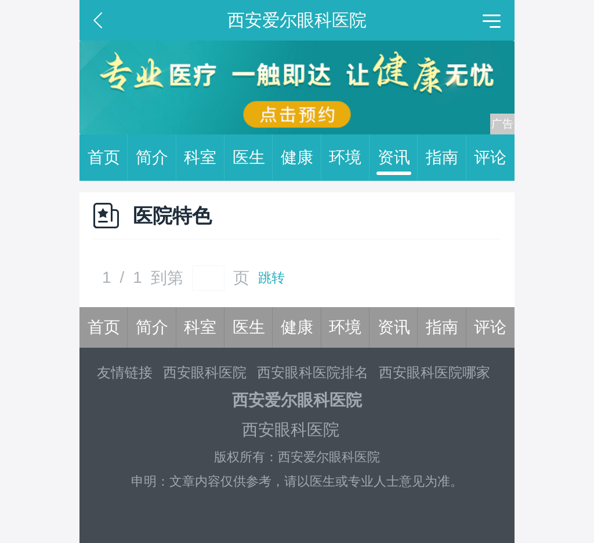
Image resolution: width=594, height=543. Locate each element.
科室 (204, 157)
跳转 (271, 278)
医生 (253, 157)
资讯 (398, 157)
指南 (446, 157)
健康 (301, 157)
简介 (156, 157)
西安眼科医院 (205, 372)
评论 (490, 157)
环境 (349, 157)
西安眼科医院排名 (312, 372)
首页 (108, 157)
